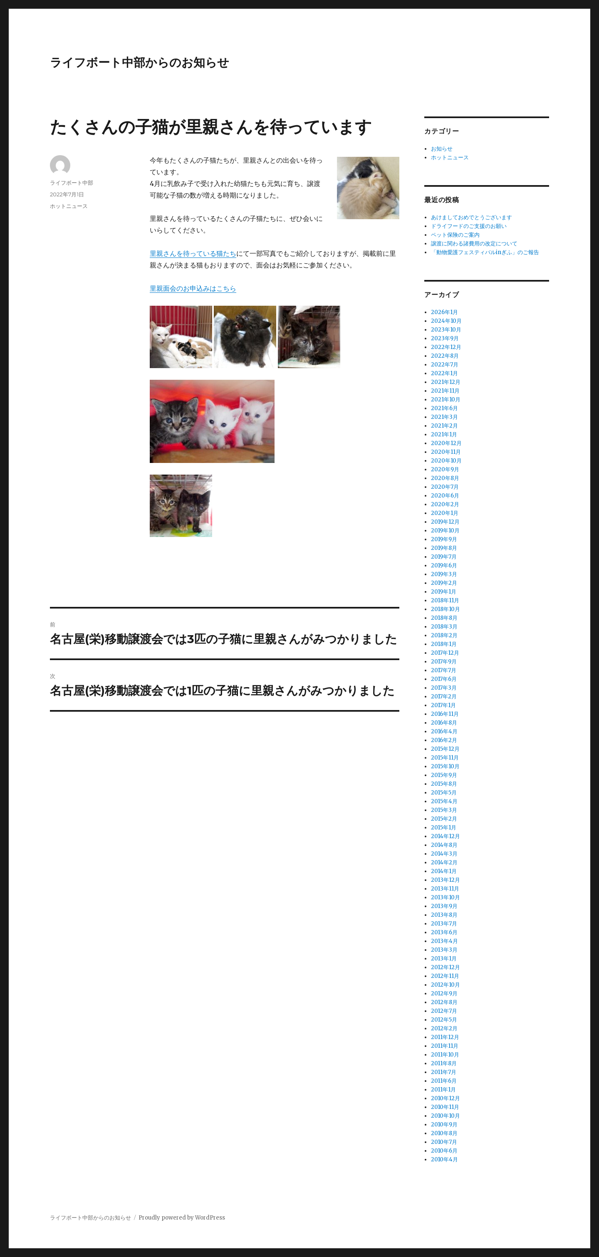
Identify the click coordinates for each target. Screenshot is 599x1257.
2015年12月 (445, 748)
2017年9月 (444, 661)
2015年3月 (444, 810)
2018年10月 (445, 609)
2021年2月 (444, 425)
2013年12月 (445, 879)
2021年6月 (444, 408)
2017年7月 (443, 670)
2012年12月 (445, 967)
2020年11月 (446, 451)
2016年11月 (445, 714)
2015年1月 (443, 827)
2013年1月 (444, 958)
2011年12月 (445, 1037)
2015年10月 (445, 766)
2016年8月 (444, 722)
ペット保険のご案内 (455, 234)
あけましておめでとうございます (471, 217)
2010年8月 (444, 1133)
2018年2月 (444, 635)
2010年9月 (444, 1124)
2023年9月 (445, 338)
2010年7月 (444, 1142)
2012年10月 (445, 984)
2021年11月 (445, 390)
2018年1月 (444, 644)
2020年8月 (445, 478)
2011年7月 (443, 1072)
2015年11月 (445, 757)
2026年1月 (444, 312)
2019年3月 (444, 574)
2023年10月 (446, 329)
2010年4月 (444, 1159)
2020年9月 (445, 469)
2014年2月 (444, 862)
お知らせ (442, 148)
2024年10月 (446, 320)
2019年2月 (444, 582)
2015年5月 (444, 792)
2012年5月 (444, 1019)
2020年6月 (445, 495)
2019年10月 (445, 530)
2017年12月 (445, 652)
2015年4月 (444, 801)
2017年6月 (444, 679)
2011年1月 (443, 1089)
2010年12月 (445, 1098)
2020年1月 (444, 513)
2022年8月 (445, 355)
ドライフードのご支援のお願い (469, 226)
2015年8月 (444, 783)
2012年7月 (444, 1011)
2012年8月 (444, 1002)
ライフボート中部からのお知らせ (139, 62)
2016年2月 (444, 740)
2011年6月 (444, 1080)
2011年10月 (445, 1054)
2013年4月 (444, 941)
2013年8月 (444, 914)
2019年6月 (444, 565)
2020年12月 (446, 443)
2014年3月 (444, 853)
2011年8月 (444, 1063)
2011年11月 (444, 1045)
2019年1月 (443, 591)
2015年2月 (444, 818)
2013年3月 (444, 949)
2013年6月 (444, 932)
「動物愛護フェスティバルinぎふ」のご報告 (485, 252)
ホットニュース (69, 206)
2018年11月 (445, 600)
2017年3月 (444, 687)
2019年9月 (444, 539)
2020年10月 (446, 460)
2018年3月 (444, 626)
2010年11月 (445, 1107)
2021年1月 (444, 434)
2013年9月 (444, 906)
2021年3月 (444, 417)
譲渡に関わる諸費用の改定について (474, 243)
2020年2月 (445, 504)
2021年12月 (445, 382)
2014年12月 (445, 836)
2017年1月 (443, 705)
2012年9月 (444, 993)
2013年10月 (445, 897)
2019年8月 (444, 548)
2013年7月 (444, 923)
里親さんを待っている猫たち (193, 253)
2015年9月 (444, 775)
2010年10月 (445, 1115)
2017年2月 (444, 696)
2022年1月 (444, 373)
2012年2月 (444, 1028)
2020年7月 (445, 486)
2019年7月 (444, 556)
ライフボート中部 (71, 182)
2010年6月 (444, 1150)
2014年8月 (444, 845)
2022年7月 (444, 364)
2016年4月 (444, 731)
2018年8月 (444, 617)
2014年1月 (444, 871)
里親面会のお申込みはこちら (193, 288)
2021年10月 (445, 399)
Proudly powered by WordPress (182, 1217)
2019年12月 (445, 521)
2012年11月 (445, 976)
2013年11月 (445, 888)
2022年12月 (446, 347)
